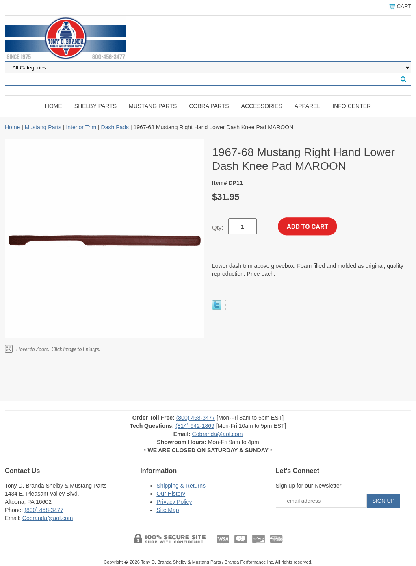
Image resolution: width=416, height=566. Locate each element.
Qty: (217, 227)
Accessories (261, 106)
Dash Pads (115, 127)
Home (53, 106)
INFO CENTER (351, 106)
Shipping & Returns (181, 485)
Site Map (167, 510)
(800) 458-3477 (195, 417)
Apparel (308, 106)
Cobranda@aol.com (217, 434)
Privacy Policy (174, 502)
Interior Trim (81, 127)
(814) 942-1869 (195, 426)
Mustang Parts (153, 106)
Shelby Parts (95, 106)
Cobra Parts (209, 106)
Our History (170, 493)
